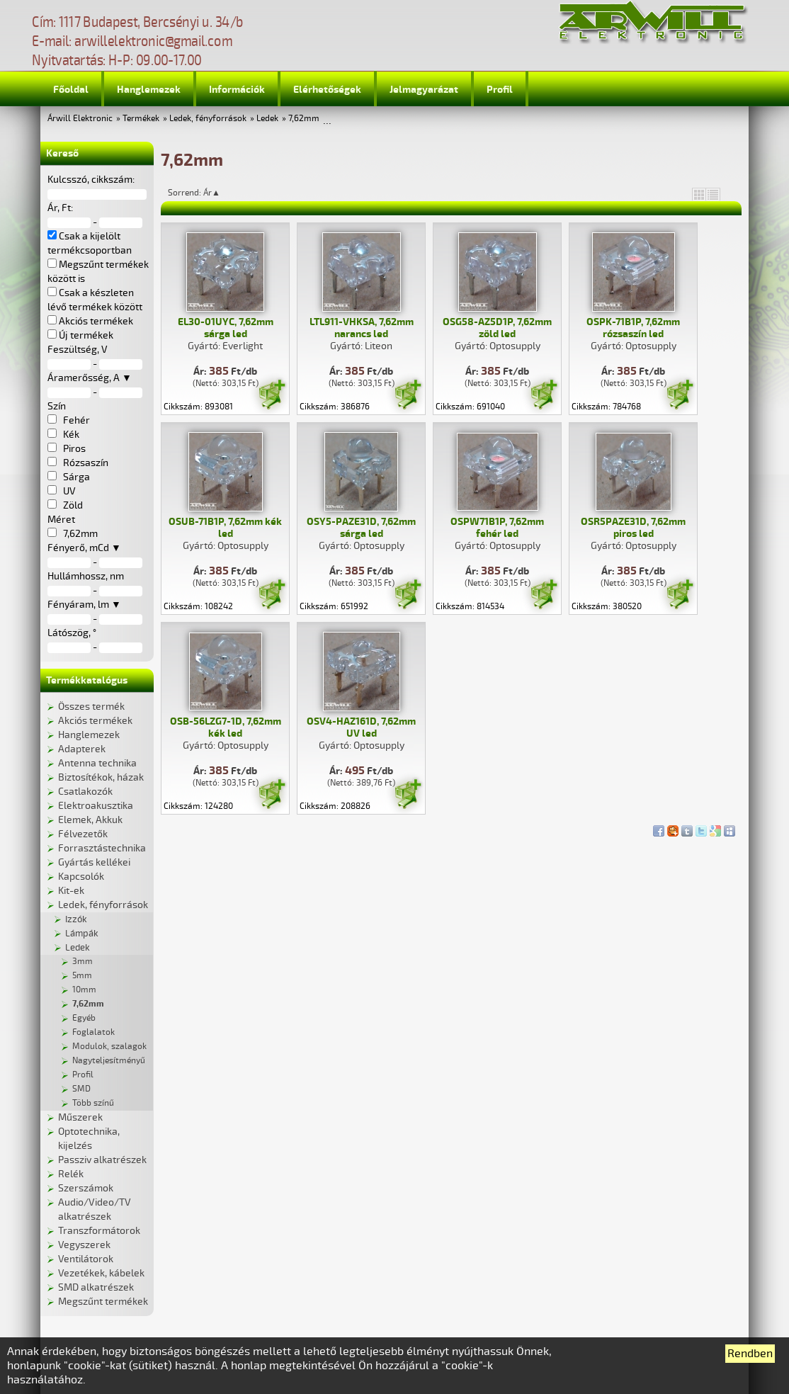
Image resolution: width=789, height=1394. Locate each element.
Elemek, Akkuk (90, 820)
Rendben (750, 1354)
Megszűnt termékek (103, 1302)
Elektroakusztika (95, 806)
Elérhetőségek (327, 90)
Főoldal (71, 90)
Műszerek (80, 1117)
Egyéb (84, 1018)
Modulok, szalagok (109, 1046)
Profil (500, 90)
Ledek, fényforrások (207, 118)
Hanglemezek (149, 90)
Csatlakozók (85, 792)
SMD (81, 1089)
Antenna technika (97, 763)
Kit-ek (71, 891)
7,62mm (303, 118)
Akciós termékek (95, 721)
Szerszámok (85, 1188)
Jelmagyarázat (424, 90)
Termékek (141, 118)
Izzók (76, 919)
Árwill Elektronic (80, 118)
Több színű (93, 1103)
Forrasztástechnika (102, 848)
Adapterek (82, 749)
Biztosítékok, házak (101, 777)
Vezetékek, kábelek (101, 1273)
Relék (71, 1174)
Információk (237, 90)
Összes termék (91, 707)
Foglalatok (93, 1032)
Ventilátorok (85, 1259)
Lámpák (81, 933)
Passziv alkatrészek (102, 1160)
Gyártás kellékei (94, 862)
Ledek (267, 118)
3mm (82, 961)
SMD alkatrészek (96, 1287)
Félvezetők (83, 834)
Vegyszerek (84, 1245)
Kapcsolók (81, 877)
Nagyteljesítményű (108, 1060)
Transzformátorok (99, 1231)
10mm (84, 990)
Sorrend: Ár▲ (203, 193)
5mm (82, 975)
